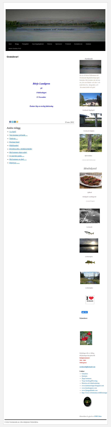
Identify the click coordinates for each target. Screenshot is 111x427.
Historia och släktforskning (90, 383)
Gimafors (85, 374)
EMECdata (98, 416)
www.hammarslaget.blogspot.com (93, 385)
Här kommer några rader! (18, 152)
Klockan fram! (14, 142)
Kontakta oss (78, 44)
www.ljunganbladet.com (90, 390)
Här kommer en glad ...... (18, 159)
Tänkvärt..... (13, 138)
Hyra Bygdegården (38, 44)
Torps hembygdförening (89, 381)
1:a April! (12, 132)
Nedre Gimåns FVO (15, 48)
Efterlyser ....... (14, 163)
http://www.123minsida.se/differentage (94, 393)
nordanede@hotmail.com (87, 367)
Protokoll (68, 44)
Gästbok (88, 44)
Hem (10, 44)
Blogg (17, 44)
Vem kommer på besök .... (18, 135)
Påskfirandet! (14, 145)
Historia (49, 44)
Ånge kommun (86, 378)
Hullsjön (84, 376)
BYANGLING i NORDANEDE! (20, 149)
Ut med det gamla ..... (16, 156)
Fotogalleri (25, 44)
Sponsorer (58, 44)
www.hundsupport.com (89, 388)
